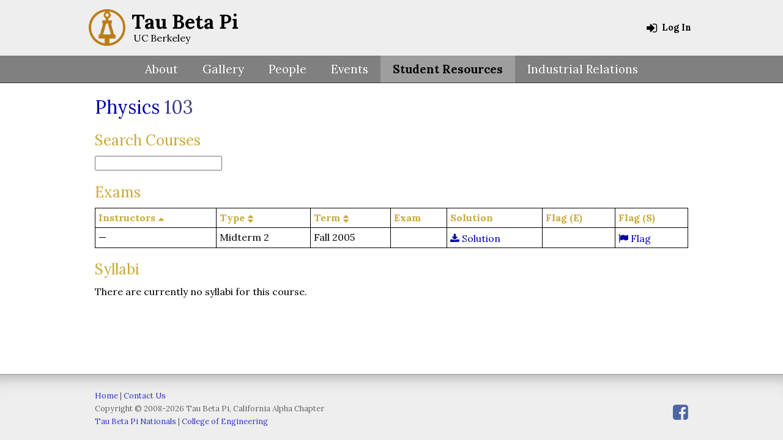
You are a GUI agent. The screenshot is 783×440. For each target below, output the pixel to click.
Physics (127, 107)
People (287, 69)
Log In (669, 27)
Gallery (223, 69)
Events (349, 69)
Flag (634, 238)
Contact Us (145, 396)
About (161, 69)
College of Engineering (225, 421)
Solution (475, 238)
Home (106, 396)
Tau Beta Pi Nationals (135, 421)
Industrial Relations (582, 69)
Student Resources (448, 69)
